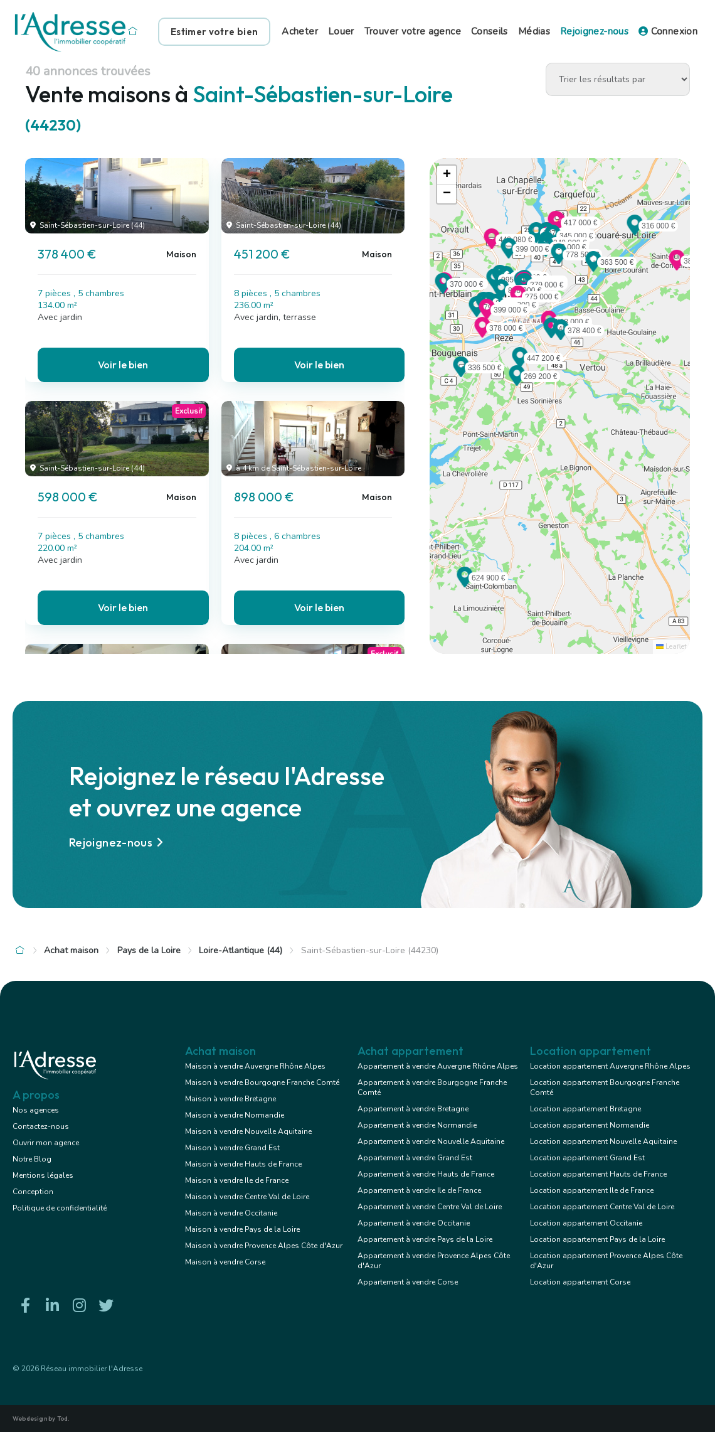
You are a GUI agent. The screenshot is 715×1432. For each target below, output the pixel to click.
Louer (341, 31)
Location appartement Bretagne (585, 1109)
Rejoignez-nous (594, 31)
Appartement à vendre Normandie (417, 1125)
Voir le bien (123, 364)
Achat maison (71, 950)
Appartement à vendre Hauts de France (426, 1174)
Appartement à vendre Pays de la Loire (425, 1239)
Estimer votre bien (214, 32)
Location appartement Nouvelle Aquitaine (603, 1141)
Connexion (667, 31)
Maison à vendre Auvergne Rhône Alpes (255, 1066)
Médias (534, 31)
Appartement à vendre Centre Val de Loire (430, 1207)
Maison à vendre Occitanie (231, 1213)
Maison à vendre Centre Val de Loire (247, 1197)
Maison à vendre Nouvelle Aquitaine (248, 1131)
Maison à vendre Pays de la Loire (242, 1229)
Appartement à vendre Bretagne (413, 1109)
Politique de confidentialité (60, 1208)
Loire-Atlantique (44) (240, 950)
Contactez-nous (41, 1126)
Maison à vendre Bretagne (230, 1099)
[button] (560, 336)
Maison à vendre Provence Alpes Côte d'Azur (263, 1246)
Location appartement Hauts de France (598, 1174)
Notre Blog (32, 1159)
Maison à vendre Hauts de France (243, 1164)
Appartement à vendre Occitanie (414, 1223)
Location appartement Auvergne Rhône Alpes (610, 1066)
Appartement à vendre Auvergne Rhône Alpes (438, 1066)
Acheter (300, 31)
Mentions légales (43, 1175)
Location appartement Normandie (589, 1125)
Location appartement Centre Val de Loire (602, 1207)
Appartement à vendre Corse (408, 1282)
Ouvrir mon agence (46, 1143)
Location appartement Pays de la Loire (597, 1239)
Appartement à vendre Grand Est (415, 1158)
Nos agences (36, 1110)
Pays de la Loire (149, 950)
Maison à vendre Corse (225, 1262)
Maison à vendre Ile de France (237, 1180)
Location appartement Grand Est (587, 1158)
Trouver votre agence (412, 31)
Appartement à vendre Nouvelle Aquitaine (431, 1141)
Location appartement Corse (580, 1282)
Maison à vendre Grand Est (232, 1148)
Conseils (489, 31)
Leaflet (671, 646)
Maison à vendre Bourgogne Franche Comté (262, 1082)
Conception (33, 1192)
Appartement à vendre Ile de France (419, 1190)
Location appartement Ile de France (592, 1190)
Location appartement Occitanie (586, 1223)
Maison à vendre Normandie (234, 1115)
